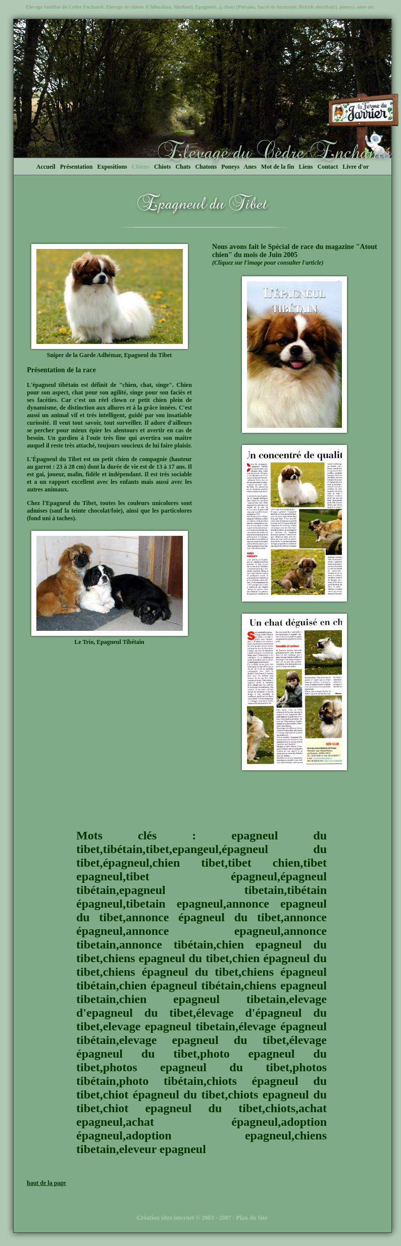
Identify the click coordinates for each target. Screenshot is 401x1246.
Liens (305, 166)
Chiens (140, 166)
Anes (249, 166)
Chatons (206, 166)
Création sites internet (165, 1217)
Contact (328, 166)
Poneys (230, 166)
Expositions (112, 166)
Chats (182, 166)
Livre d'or (355, 166)
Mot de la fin (277, 166)
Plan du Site (251, 1217)
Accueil (46, 166)
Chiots (162, 166)
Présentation (76, 166)
